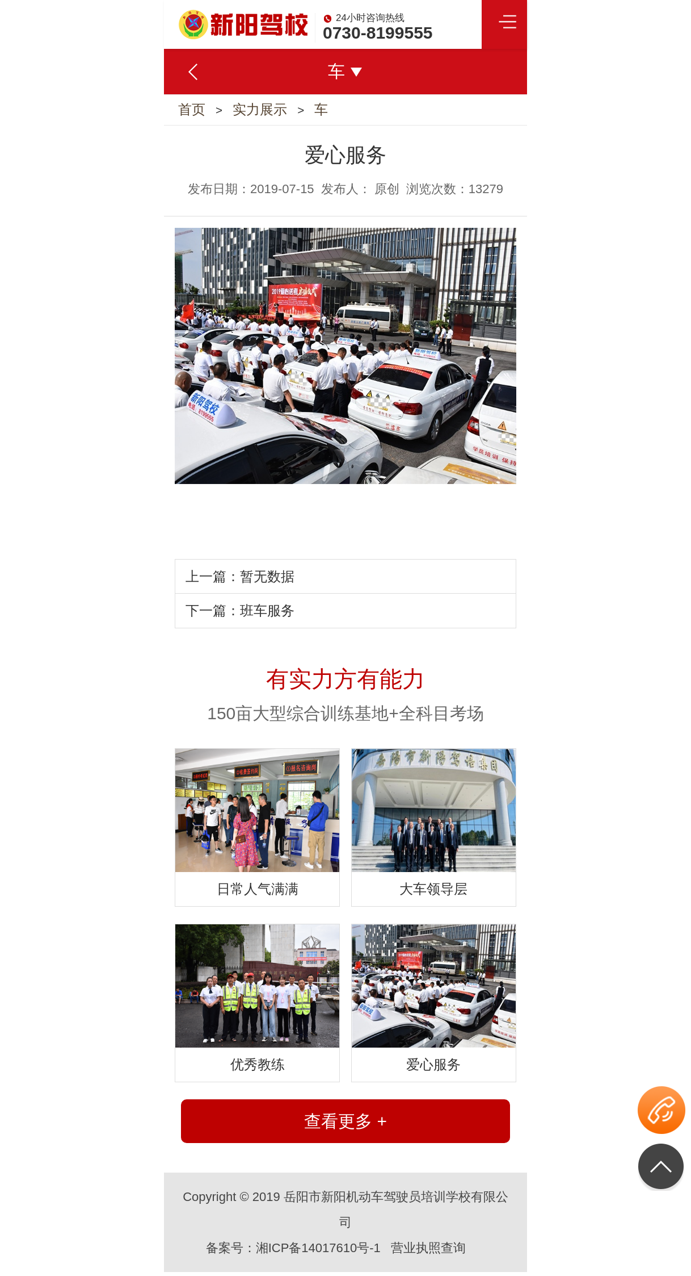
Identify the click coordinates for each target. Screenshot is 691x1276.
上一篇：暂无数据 (240, 580)
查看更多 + (345, 1125)
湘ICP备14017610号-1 (318, 1252)
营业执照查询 (428, 1252)
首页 (191, 111)
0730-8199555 (378, 32)
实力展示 (262, 111)
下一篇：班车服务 (240, 614)
